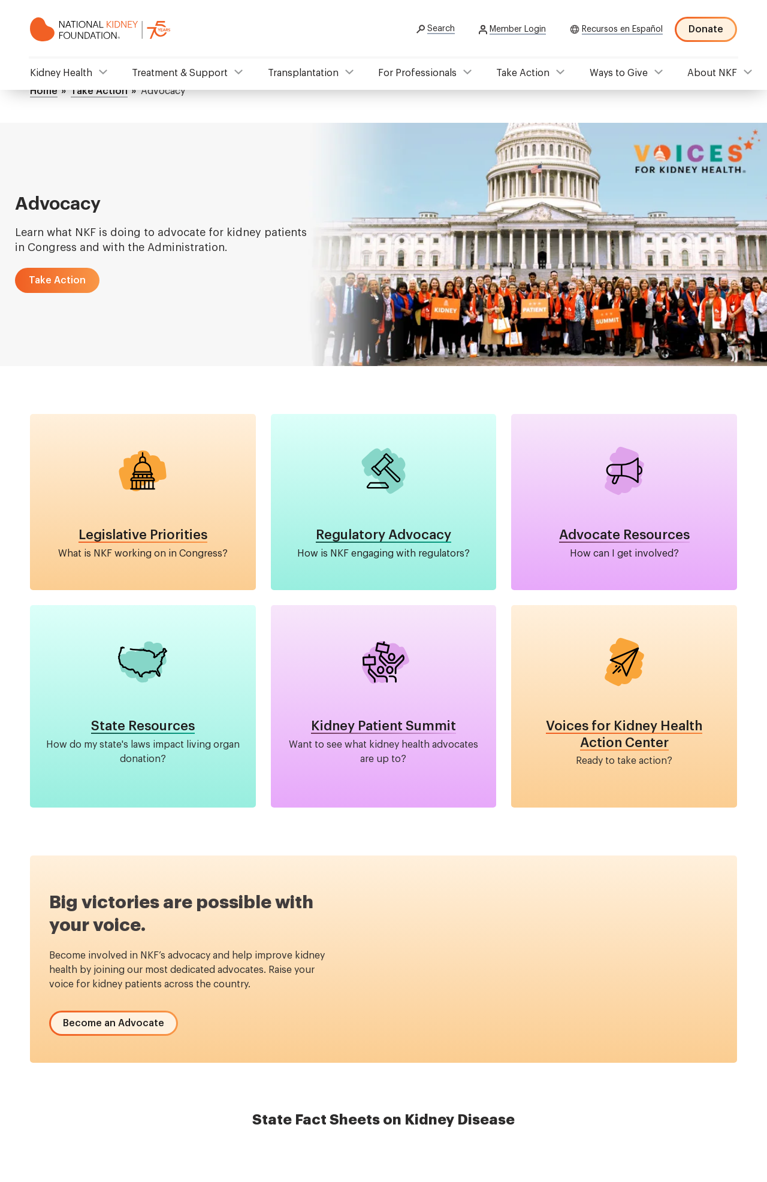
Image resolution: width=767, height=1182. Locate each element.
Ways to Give (619, 73)
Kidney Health (61, 73)
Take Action (522, 73)
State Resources (143, 726)
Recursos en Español (622, 29)
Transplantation (303, 73)
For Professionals (417, 73)
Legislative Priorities (142, 535)
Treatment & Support (180, 73)
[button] (57, 280)
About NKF (712, 73)
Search (441, 29)
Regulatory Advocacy (383, 535)
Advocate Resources (624, 535)
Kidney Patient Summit (383, 726)
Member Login (518, 29)
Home (44, 91)
